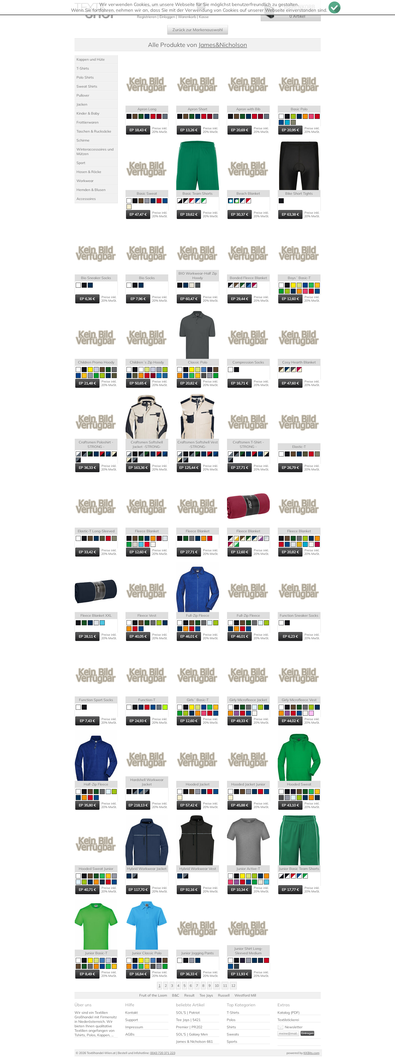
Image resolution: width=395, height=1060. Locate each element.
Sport (80, 163)
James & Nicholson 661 (194, 1041)
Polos (231, 1020)
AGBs (129, 1034)
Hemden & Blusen (91, 190)
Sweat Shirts (86, 86)
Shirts (231, 1027)
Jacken (81, 104)
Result (189, 995)
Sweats (233, 1034)
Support (131, 1020)
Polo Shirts (85, 77)
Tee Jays (206, 995)
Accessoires (86, 199)
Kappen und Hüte (90, 59)
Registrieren (146, 16)
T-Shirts (82, 68)
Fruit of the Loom (153, 995)
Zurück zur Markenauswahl (197, 29)
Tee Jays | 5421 (188, 1020)
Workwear (85, 181)
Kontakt (131, 1012)
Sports (232, 1041)
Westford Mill (245, 995)
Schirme (83, 140)
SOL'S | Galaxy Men (192, 1034)
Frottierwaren (87, 122)
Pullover (82, 95)
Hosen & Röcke (88, 172)
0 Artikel (297, 16)
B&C (175, 995)
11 (225, 985)
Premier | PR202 (189, 1027)
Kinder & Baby (87, 113)
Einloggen (167, 16)
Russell (224, 995)
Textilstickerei (288, 1020)
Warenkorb (187, 16)
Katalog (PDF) (289, 1012)
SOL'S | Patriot (188, 1012)
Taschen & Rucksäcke (93, 131)
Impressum (134, 1027)
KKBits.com (312, 1053)
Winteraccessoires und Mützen (95, 151)
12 (233, 985)
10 (217, 985)
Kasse (204, 16)
